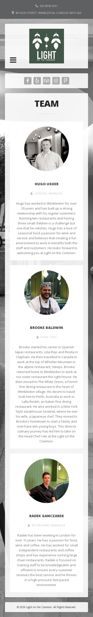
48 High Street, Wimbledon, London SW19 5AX (48, 13)
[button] (13, 60)
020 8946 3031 (49, 6)
